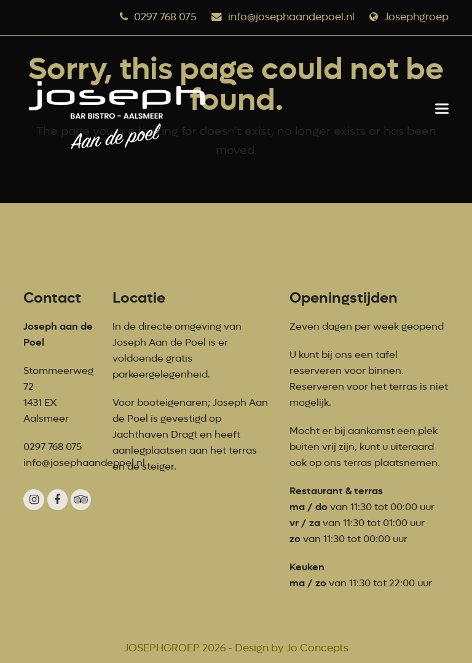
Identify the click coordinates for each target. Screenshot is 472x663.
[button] (442, 108)
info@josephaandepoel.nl (291, 17)
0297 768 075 (165, 17)
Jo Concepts (317, 648)
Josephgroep (416, 17)
